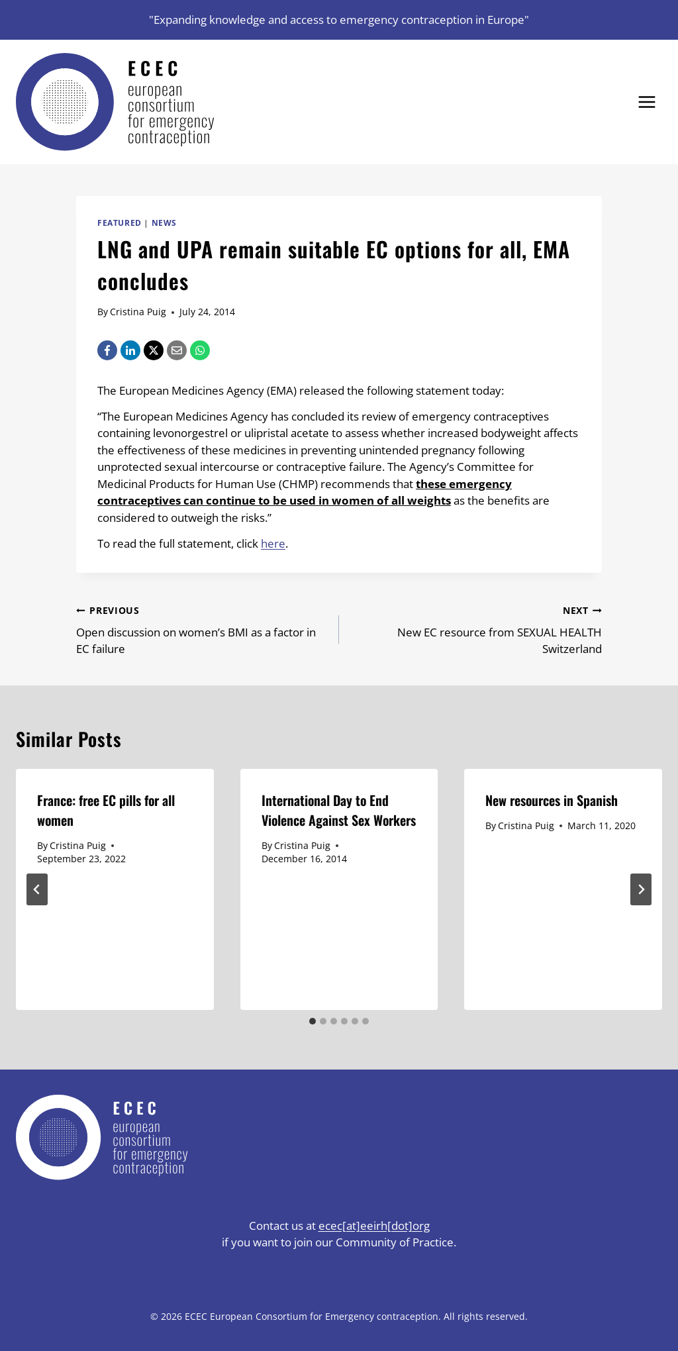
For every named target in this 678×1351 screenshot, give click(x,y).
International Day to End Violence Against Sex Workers (339, 810)
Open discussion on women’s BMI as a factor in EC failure (202, 629)
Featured (119, 222)
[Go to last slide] (37, 889)
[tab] (312, 1021)
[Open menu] (646, 101)
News (164, 222)
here (273, 543)
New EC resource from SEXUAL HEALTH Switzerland (476, 629)
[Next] (641, 889)
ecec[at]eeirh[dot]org (374, 1225)
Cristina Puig (138, 311)
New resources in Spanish (553, 800)
